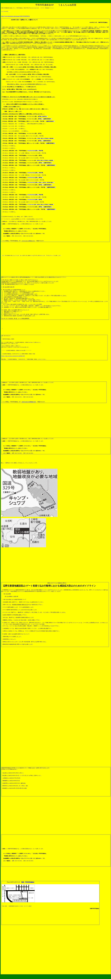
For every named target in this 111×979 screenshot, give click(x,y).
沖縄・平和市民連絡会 (27, 885)
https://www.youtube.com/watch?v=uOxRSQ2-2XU (13, 358)
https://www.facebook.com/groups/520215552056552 (15, 16)
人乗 (34, 116)
